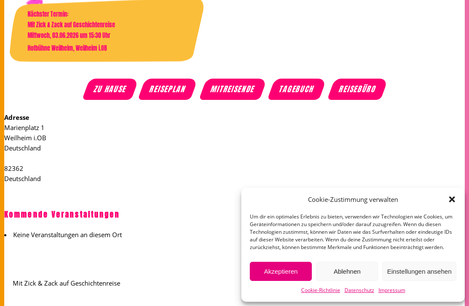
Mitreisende (233, 89)
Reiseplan (168, 89)
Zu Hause (111, 89)
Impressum (392, 290)
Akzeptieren (280, 271)
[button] (452, 199)
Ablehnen (346, 271)
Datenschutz (359, 290)
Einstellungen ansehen (419, 271)
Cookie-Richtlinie (320, 290)
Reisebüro (357, 89)
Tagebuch (297, 89)
